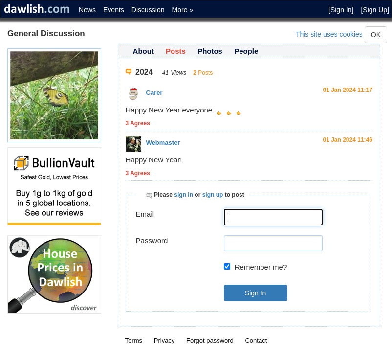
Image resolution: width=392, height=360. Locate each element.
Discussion (148, 10)
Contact (256, 340)
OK (376, 35)
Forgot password (210, 340)
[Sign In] (340, 10)
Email (145, 214)
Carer (154, 92)
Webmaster (163, 142)
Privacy (164, 340)
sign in (183, 194)
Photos (209, 51)
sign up (212, 194)
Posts (176, 51)
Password (152, 240)
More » (183, 10)
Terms (133, 340)
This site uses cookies (329, 34)
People (246, 51)
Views (178, 72)
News (87, 10)
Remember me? (261, 267)
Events (113, 10)
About (143, 51)
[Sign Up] (375, 10)
